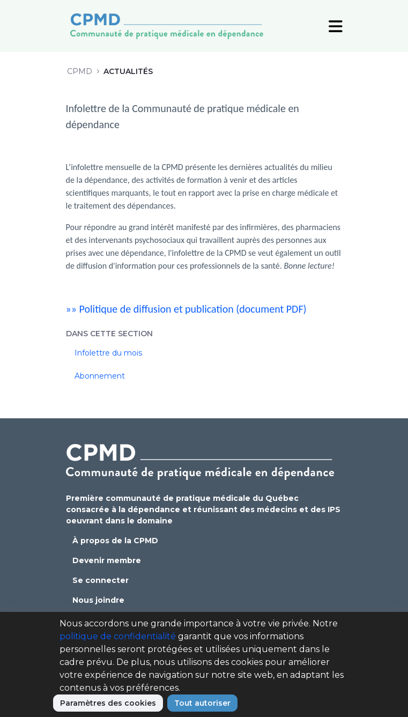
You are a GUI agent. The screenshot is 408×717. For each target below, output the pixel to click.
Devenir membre (106, 560)
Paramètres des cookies (108, 703)
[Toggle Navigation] (336, 26)
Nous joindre (98, 600)
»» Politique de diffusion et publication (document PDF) (186, 308)
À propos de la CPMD (115, 540)
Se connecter (100, 580)
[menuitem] (204, 353)
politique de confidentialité (118, 636)
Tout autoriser (202, 703)
